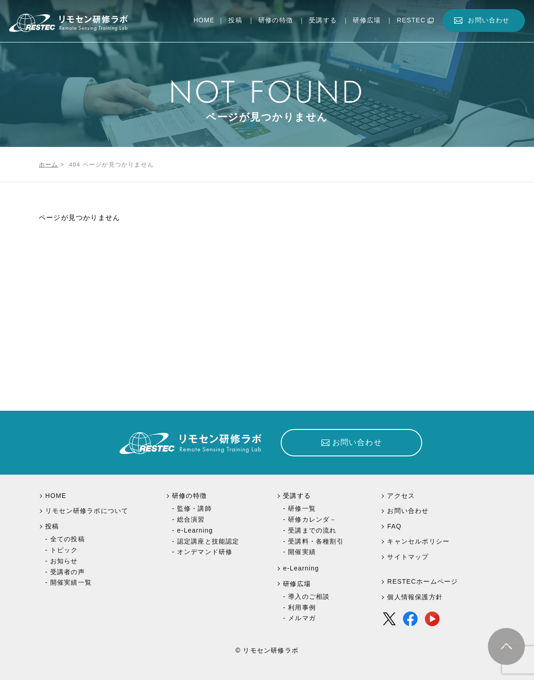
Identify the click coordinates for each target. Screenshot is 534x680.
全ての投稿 (67, 539)
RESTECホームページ (422, 581)
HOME (204, 20)
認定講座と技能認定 (208, 541)
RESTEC (411, 20)
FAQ (394, 526)
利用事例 (302, 607)
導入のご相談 (309, 596)
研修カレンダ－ (312, 519)
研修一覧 (302, 508)
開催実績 (302, 551)
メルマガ (302, 618)
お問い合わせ (488, 20)
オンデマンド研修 (205, 551)
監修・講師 (194, 508)
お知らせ (64, 561)
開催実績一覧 (71, 582)
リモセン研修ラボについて (86, 510)
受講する (323, 20)
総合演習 (191, 519)
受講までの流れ (312, 530)
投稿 (235, 20)
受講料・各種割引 (316, 541)
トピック (64, 550)
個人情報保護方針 (415, 597)
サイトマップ (408, 556)
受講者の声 (67, 571)
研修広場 (367, 20)
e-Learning (195, 530)
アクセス (401, 495)
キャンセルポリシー (418, 541)
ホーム (48, 164)
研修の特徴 (275, 20)
